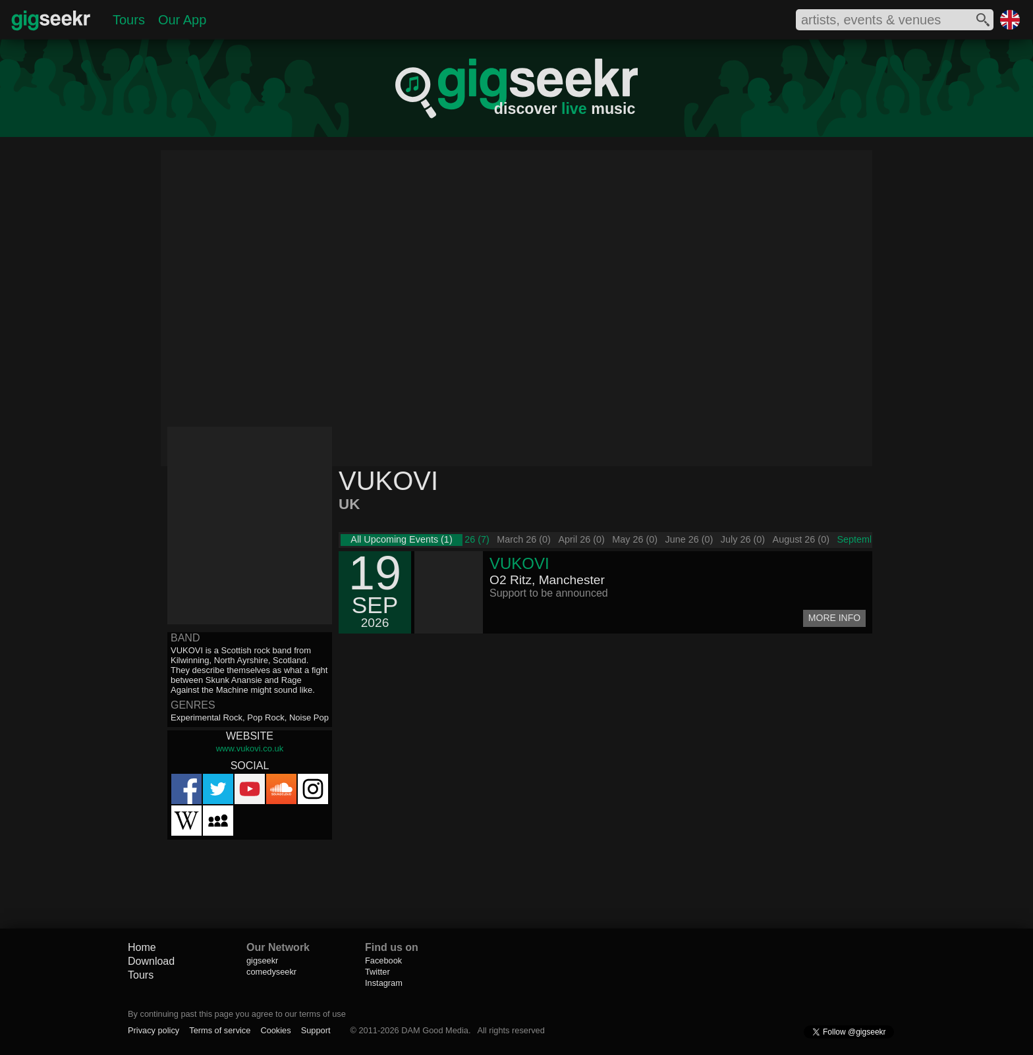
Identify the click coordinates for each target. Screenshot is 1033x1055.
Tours (129, 20)
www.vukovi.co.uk (250, 748)
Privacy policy (153, 1030)
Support (316, 1030)
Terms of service (219, 1030)
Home (142, 947)
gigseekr (262, 960)
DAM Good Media (434, 1030)
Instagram (384, 983)
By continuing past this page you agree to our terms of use (237, 1014)
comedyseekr (271, 972)
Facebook (383, 960)
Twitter (377, 972)
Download (151, 961)
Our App (182, 20)
